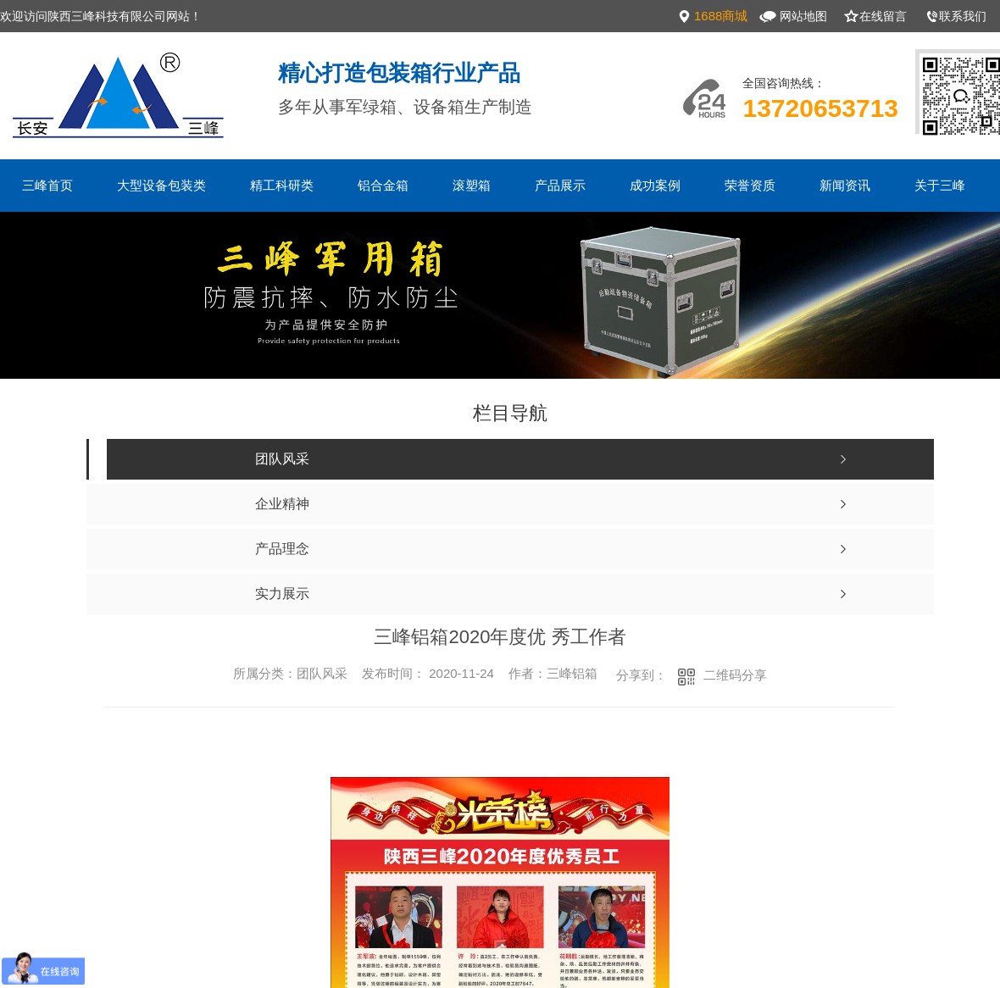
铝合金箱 (383, 185)
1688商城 (720, 15)
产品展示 (560, 185)
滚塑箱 (472, 185)
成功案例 (655, 185)
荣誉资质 (750, 185)
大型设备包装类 (161, 185)
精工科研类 (282, 185)
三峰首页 (47, 185)
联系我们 (962, 16)
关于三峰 (939, 185)
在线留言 (883, 16)
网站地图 (803, 16)
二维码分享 (735, 675)
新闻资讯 (844, 185)
